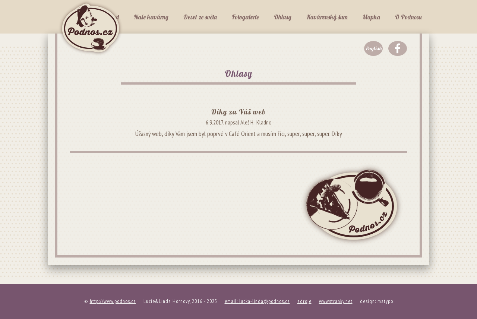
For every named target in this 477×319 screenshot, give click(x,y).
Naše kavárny (151, 17)
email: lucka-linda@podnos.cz (257, 301)
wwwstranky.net (336, 301)
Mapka (371, 17)
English (374, 48)
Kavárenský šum (327, 17)
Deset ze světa (200, 17)
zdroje (304, 301)
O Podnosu (408, 17)
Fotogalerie (245, 17)
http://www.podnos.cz (113, 301)
